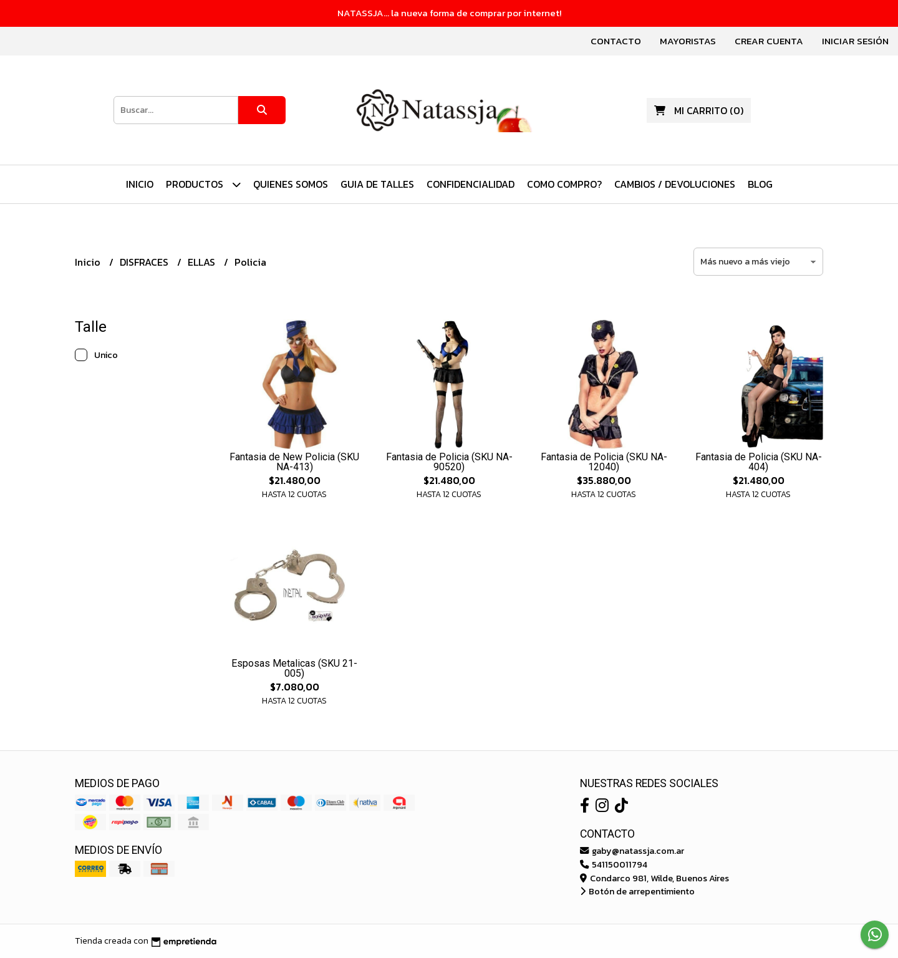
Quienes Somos (290, 184)
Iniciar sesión (855, 41)
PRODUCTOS (203, 184)
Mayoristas (688, 41)
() (698, 110)
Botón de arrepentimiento (637, 891)
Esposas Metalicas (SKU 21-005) (294, 668)
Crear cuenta (769, 41)
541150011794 (613, 864)
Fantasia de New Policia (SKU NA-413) (294, 462)
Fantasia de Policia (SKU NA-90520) (449, 462)
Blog (760, 184)
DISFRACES (145, 261)
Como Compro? (564, 184)
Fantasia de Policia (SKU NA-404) (758, 462)
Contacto (616, 41)
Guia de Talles (377, 184)
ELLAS (203, 261)
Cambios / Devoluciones (674, 184)
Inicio (139, 184)
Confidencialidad (470, 184)
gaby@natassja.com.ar (632, 851)
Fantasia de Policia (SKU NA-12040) (604, 462)
